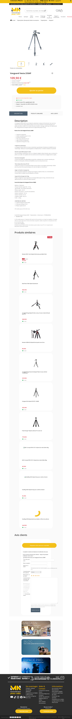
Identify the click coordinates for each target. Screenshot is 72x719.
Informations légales (57, 691)
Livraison (41, 695)
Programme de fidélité (32, 693)
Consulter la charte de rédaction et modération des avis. (35, 552)
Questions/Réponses (44, 693)
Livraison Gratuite (16, 81)
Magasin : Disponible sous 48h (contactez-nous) (26, 104)
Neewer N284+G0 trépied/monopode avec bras (33, 342)
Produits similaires (37, 113)
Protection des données (56, 696)
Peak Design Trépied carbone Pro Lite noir (32, 430)
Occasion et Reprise (31, 696)
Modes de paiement (44, 697)
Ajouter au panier (36, 90)
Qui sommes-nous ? (57, 688)
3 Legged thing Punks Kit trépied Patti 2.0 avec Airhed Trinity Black (34, 372)
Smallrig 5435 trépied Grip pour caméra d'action (33, 489)
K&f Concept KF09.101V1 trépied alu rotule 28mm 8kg (34, 460)
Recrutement (55, 690)
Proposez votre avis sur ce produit (39, 545)
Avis (54, 113)
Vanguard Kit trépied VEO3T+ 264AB (30, 401)
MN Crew (28, 697)
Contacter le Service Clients (44, 691)
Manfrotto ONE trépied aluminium (30, 283)
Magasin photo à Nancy (43, 699)
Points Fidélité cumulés (17, 85)
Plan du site (55, 702)
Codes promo (29, 694)
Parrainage (28, 690)
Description (18, 113)
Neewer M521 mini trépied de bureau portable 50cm (34, 254)
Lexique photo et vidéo (58, 701)
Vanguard (51, 20)
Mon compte (42, 701)
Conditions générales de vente (57, 693)
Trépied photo (44, 20)
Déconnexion (42, 703)
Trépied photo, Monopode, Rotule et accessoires (28, 20)
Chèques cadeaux (30, 688)
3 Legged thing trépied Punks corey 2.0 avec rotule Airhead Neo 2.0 (36, 313)
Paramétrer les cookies (58, 699)
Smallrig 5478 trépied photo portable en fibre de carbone (35, 519)
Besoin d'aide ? (56, 4)
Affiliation (28, 691)
